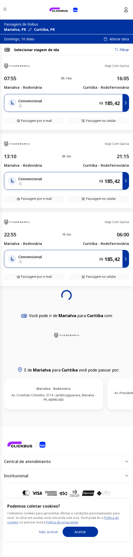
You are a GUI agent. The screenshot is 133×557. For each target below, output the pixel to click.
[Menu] (5, 10)
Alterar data (119, 39)
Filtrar (121, 49)
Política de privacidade (62, 522)
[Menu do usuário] (126, 10)
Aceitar (80, 531)
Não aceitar (48, 531)
